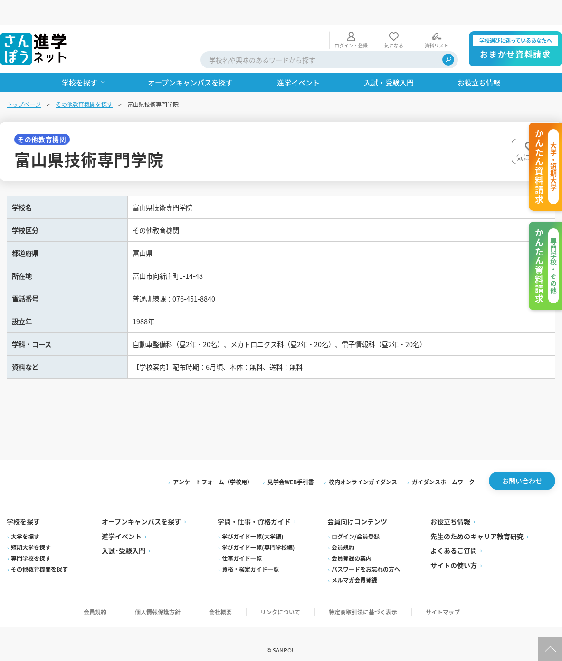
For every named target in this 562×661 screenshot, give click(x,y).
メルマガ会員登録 (354, 568)
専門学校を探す (32, 546)
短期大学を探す (32, 535)
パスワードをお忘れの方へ (366, 557)
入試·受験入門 (124, 539)
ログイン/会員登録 (356, 524)
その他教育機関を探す (85, 79)
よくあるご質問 (453, 539)
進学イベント (123, 524)
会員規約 (343, 535)
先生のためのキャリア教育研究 (476, 524)
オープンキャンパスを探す (142, 510)
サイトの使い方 (453, 553)
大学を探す (26, 524)
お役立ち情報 (450, 510)
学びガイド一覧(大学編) (253, 524)
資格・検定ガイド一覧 (250, 557)
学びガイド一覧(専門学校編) (258, 535)
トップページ (25, 79)
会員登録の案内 (351, 546)
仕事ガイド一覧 (242, 546)
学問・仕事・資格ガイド (254, 510)
